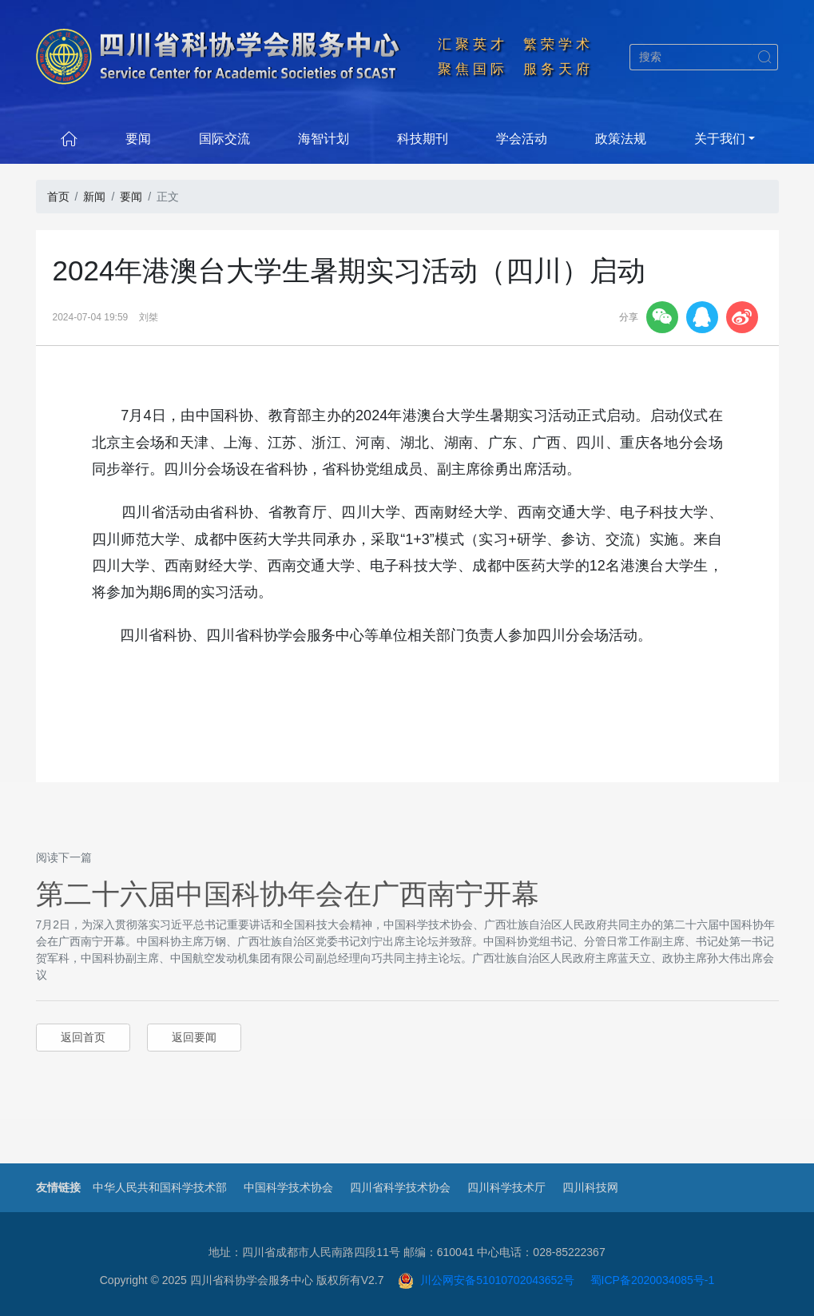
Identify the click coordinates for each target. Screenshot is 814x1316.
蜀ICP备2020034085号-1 (652, 1280)
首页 (58, 196)
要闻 (138, 138)
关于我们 (719, 138)
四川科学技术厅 (506, 1187)
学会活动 (521, 138)
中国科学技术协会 (288, 1187)
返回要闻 (194, 1037)
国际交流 (224, 138)
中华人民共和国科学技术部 (160, 1187)
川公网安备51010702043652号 (486, 1280)
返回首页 (83, 1037)
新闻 (94, 196)
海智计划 (323, 138)
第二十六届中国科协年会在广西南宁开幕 (287, 893)
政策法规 (620, 138)
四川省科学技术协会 (400, 1187)
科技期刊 (422, 138)
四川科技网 (590, 1187)
